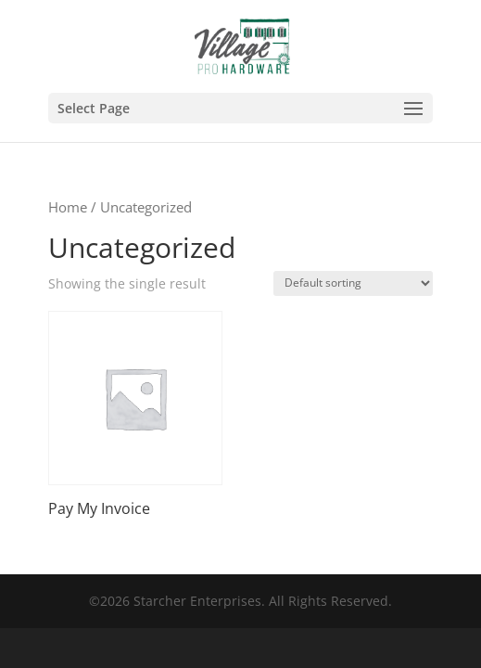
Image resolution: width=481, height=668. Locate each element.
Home (67, 207)
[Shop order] (353, 283)
